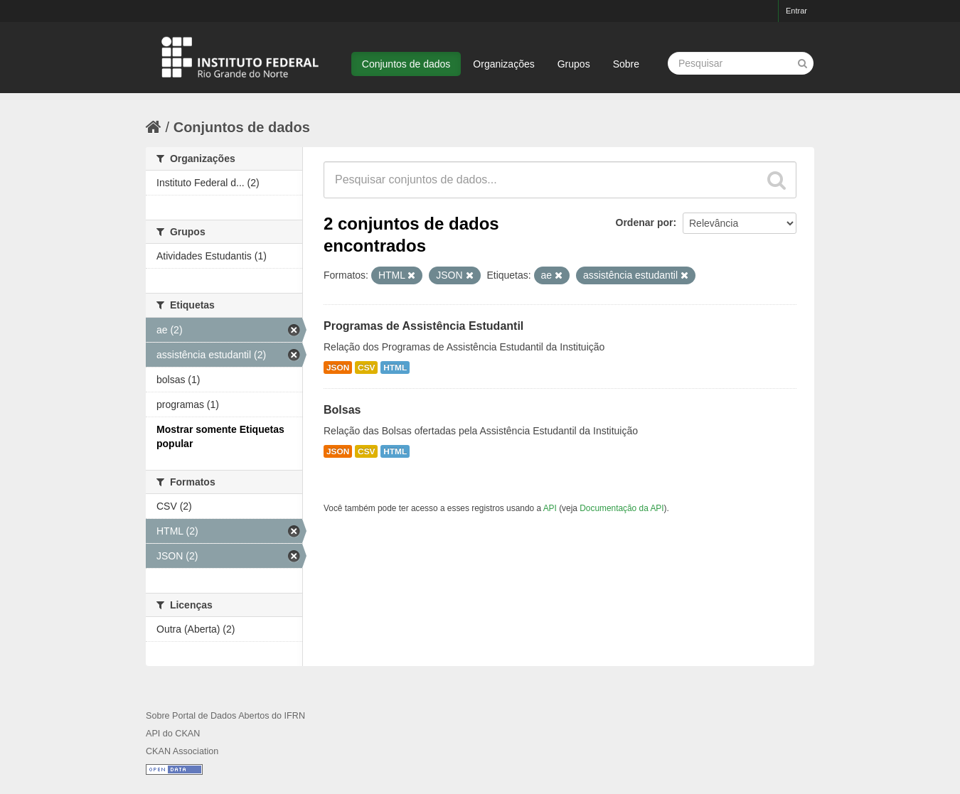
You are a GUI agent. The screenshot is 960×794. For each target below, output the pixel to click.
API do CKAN (173, 734)
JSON (337, 367)
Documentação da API (621, 508)
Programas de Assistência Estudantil (423, 326)
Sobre (626, 64)
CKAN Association (182, 751)
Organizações (503, 64)
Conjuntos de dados (406, 64)
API (550, 508)
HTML (395, 367)
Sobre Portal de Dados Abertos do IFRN (225, 716)
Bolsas (342, 410)
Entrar (796, 10)
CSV (366, 367)
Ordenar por (644, 222)
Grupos (574, 64)
